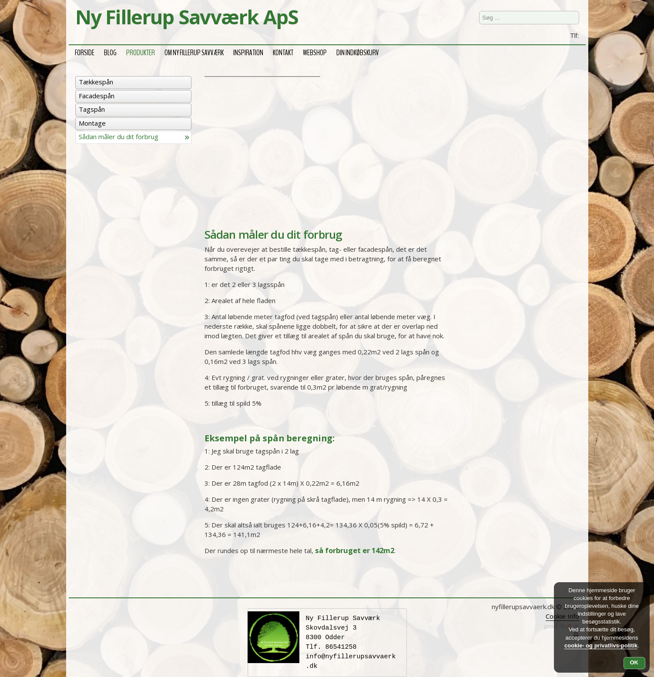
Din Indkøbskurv (357, 51)
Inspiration (248, 51)
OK (634, 662)
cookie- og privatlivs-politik (600, 645)
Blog (110, 51)
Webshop (315, 51)
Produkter (140, 51)
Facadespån (96, 95)
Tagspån (92, 109)
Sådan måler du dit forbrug (118, 136)
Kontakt (283, 51)
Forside (84, 51)
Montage (92, 123)
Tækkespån (96, 81)
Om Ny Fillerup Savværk (194, 51)
